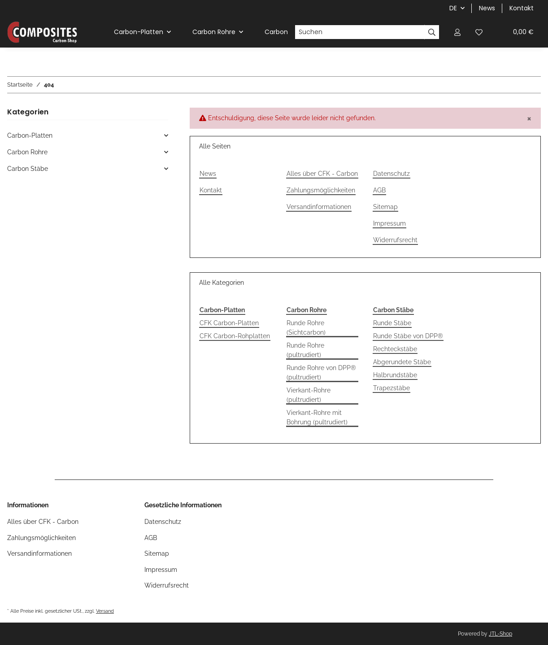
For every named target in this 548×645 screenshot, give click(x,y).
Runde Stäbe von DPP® (408, 336)
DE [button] (453, 8)
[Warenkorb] (515, 32)
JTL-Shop (500, 634)
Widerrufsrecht (395, 240)
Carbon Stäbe (27, 168)
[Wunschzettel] (479, 32)
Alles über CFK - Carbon (322, 173)
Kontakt (521, 8)
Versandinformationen (319, 206)
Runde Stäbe (392, 323)
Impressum (389, 223)
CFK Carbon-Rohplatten (235, 336)
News (487, 8)
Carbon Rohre (27, 152)
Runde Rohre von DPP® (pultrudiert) (321, 372)
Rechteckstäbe (395, 349)
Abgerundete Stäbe (402, 362)
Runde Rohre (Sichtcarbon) (306, 327)
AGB (379, 190)
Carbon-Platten (29, 135)
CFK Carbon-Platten (229, 323)
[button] (457, 32)
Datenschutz (391, 173)
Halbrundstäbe (395, 375)
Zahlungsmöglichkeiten (321, 190)
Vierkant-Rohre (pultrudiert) (309, 395)
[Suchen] (360, 32)
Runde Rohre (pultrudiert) (305, 350)
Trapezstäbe (391, 388)
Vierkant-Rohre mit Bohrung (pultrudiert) (317, 417)
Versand (105, 611)
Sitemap (385, 206)
